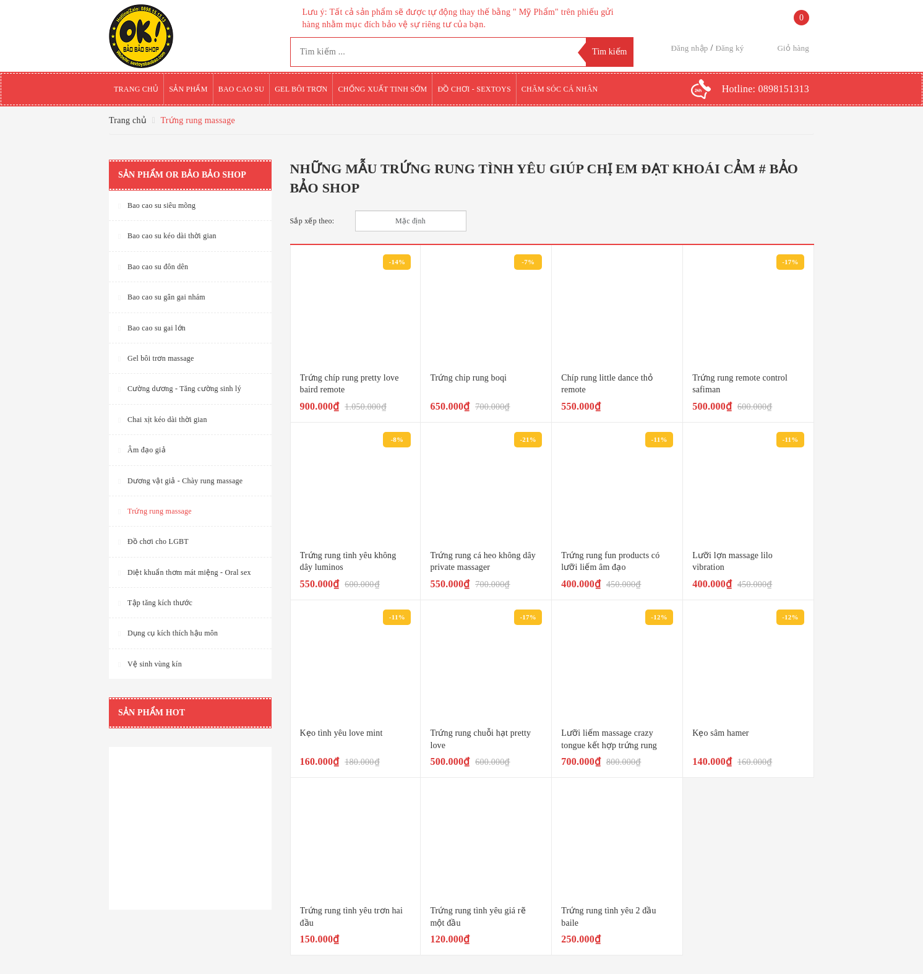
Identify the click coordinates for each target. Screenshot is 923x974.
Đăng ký (729, 48)
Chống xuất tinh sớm (382, 89)
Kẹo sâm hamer (720, 733)
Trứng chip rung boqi (468, 377)
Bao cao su (241, 89)
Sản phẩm (188, 89)
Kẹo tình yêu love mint (341, 733)
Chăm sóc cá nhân (560, 89)
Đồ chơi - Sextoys (473, 89)
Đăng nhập (689, 48)
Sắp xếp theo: (312, 221)
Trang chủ (136, 89)
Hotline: (765, 89)
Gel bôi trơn (301, 89)
